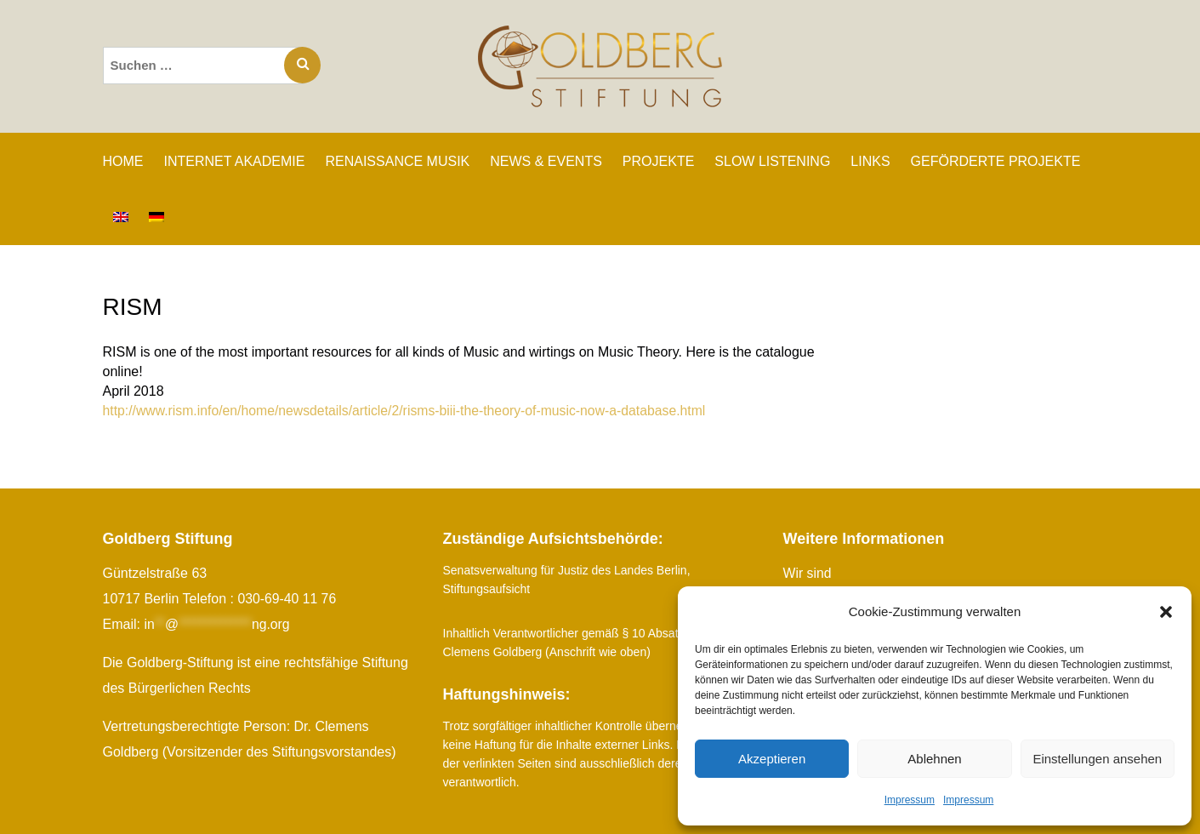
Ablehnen (934, 758)
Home (123, 161)
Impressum (909, 800)
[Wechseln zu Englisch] (121, 217)
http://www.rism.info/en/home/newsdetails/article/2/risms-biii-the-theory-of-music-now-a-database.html (408, 410)
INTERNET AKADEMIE (234, 161)
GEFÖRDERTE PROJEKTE (996, 161)
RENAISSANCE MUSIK (397, 161)
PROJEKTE (658, 161)
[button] (1165, 611)
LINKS (870, 161)
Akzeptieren (771, 758)
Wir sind (808, 573)
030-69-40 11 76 (287, 598)
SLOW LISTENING (772, 161)
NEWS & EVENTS (546, 161)
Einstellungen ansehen (1097, 758)
